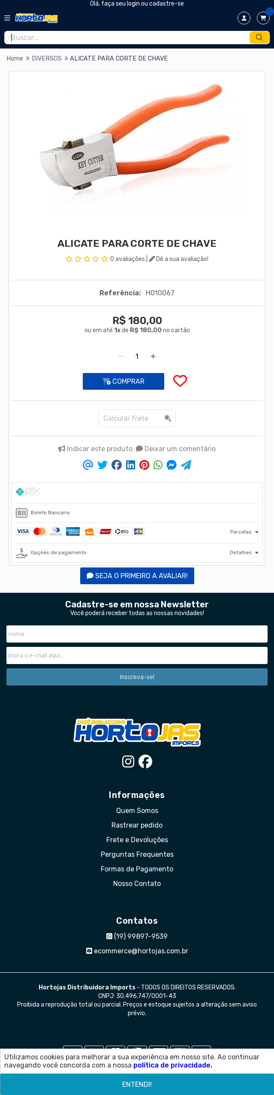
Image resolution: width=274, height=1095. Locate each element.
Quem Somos (137, 811)
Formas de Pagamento (137, 869)
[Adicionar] (153, 356)
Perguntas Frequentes (137, 854)
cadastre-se (166, 3)
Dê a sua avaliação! (178, 259)
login (134, 3)
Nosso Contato (137, 884)
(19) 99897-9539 (137, 936)
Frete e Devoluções (137, 840)
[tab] (137, 493)
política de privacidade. (172, 1065)
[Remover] (121, 356)
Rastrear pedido (137, 825)
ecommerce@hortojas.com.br (137, 951)
